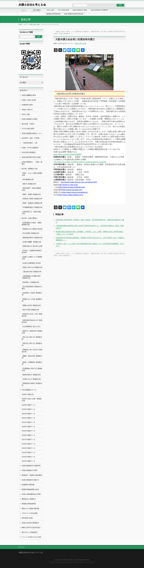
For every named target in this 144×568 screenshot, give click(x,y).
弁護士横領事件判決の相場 (31, 157)
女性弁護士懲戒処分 (29, 152)
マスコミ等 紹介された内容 (31, 537)
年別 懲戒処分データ (29, 390)
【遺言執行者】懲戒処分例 (31, 271)
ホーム (23, 547)
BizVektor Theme (72, 562)
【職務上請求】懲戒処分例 (31, 305)
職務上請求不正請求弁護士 (31, 527)
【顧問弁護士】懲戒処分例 (31, 375)
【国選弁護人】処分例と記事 (32, 246)
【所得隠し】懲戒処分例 (30, 282)
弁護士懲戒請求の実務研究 (31, 466)
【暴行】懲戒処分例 (29, 184)
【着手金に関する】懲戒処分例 (32, 344)
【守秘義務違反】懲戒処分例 (32, 207)
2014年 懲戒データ (28, 452)
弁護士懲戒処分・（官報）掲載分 (32, 163)
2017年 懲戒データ (28, 439)
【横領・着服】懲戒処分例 (31, 194)
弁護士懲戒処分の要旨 (29, 119)
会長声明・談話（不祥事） (31, 138)
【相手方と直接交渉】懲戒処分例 (32, 332)
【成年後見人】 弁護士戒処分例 (31, 212)
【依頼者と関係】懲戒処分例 (32, 199)
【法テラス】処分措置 (29, 513)
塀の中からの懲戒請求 (29, 532)
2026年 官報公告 (28, 394)
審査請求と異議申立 (29, 499)
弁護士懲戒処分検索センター (32, 133)
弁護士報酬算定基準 (29, 95)
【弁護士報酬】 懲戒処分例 (31, 242)
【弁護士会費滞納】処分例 (31, 263)
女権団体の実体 (27, 105)
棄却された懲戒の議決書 (30, 508)
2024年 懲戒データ (28, 409)
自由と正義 (26, 114)
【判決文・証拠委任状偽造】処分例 (32, 251)
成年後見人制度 (27, 518)
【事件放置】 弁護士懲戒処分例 (31, 189)
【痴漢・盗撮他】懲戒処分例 (32, 203)
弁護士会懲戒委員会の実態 (31, 494)
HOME (20, 24)
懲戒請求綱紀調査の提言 (30, 489)
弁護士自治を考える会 (32, 4)
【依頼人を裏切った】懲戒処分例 (32, 258)
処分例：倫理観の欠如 (29, 169)
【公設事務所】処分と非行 (31, 326)
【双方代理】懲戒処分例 (30, 310)
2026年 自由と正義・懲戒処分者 (32, 399)
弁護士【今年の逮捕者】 (30, 148)
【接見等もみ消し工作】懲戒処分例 (32, 315)
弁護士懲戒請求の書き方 (30, 480)
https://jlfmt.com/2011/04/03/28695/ (67, 154)
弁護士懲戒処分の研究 (29, 470)
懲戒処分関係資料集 (29, 504)
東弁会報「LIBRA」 (29, 124)
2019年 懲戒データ (28, 431)
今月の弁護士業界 (28, 128)
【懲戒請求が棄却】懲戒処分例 (32, 384)
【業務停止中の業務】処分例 (32, 229)
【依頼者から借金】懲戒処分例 (32, 294)
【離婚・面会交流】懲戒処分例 (32, 357)
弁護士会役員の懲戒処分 (30, 523)
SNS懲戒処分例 (28, 179)
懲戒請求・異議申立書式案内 (32, 475)
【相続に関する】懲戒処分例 (32, 267)
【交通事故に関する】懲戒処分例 (32, 369)
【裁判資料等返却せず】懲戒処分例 (32, 321)
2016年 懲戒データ (28, 444)
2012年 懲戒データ (28, 461)
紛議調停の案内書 (28, 484)
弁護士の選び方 (27, 109)
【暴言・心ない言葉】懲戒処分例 (32, 174)
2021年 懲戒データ (28, 422)
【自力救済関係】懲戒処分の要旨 (32, 287)
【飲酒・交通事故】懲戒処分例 (32, 363)
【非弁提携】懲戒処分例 (30, 233)
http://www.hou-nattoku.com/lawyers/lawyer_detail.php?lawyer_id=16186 (80, 162)
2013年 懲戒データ (28, 457)
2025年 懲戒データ (28, 405)
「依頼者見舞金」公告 (29, 143)
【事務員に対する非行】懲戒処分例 (32, 350)
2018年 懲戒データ (28, 435)
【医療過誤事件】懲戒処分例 (32, 237)
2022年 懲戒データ (28, 418)
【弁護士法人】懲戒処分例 (31, 379)
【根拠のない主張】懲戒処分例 (32, 300)
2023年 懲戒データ (28, 414)
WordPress (61, 562)
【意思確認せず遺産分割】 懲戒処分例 (31, 277)
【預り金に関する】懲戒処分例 (32, 338)
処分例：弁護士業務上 (29, 218)
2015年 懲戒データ (28, 448)
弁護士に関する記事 (34, 24)
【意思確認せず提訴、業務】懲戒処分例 (32, 223)
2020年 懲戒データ (28, 426)
